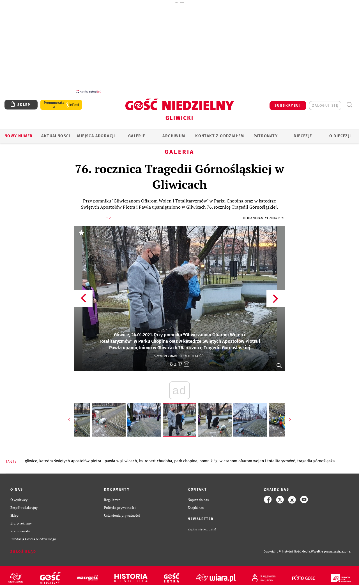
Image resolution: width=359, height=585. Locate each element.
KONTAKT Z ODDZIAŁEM (219, 132)
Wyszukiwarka (349, 102)
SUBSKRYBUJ (288, 102)
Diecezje (303, 132)
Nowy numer (18, 132)
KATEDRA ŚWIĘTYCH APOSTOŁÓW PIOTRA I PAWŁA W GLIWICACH (88, 458)
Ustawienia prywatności (122, 512)
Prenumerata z (54, 102)
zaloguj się (325, 102)
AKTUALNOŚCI (55, 132)
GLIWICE (31, 458)
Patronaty (266, 132)
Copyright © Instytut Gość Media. (287, 548)
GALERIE (136, 132)
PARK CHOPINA (185, 458)
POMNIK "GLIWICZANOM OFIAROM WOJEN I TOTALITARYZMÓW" (247, 458)
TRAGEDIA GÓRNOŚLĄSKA (316, 458)
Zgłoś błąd (23, 549)
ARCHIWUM (173, 132)
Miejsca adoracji (96, 132)
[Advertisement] (179, 47)
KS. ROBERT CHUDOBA (155, 458)
